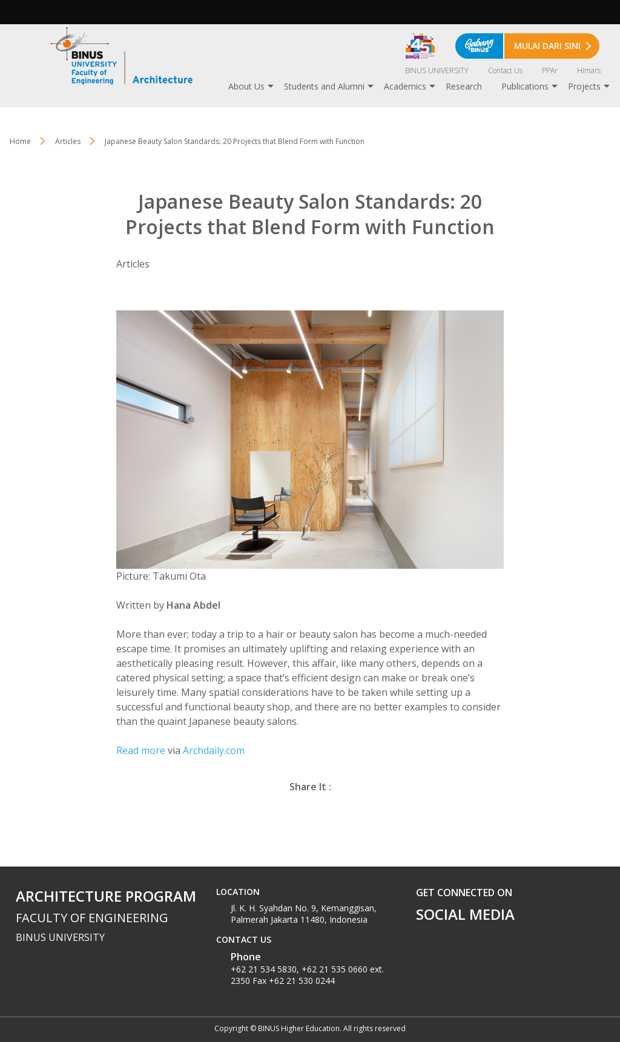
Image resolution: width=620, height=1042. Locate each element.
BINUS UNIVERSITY (437, 70)
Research (464, 86)
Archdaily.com (214, 750)
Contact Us (505, 70)
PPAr (550, 70)
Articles (68, 141)
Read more (140, 750)
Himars (589, 70)
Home (20, 141)
